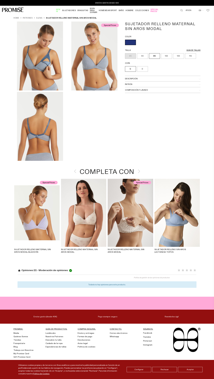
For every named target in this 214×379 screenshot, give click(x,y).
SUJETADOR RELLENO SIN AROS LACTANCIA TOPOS (170, 250)
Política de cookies (86, 346)
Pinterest (147, 341)
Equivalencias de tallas (56, 346)
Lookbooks (51, 333)
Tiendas (17, 340)
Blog (16, 346)
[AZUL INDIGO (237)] (130, 43)
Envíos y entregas (86, 333)
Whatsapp (114, 336)
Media (16, 333)
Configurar (138, 369)
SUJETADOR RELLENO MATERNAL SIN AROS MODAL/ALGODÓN (32, 250)
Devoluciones (84, 340)
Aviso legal (83, 343)
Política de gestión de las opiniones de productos (152, 278)
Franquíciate (19, 343)
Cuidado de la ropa (54, 343)
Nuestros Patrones (54, 336)
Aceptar (190, 369)
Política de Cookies (41, 373)
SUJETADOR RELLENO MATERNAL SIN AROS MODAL (79, 250)
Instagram (147, 345)
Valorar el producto (62, 278)
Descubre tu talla (53, 340)
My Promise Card (21, 353)
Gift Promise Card (22, 357)
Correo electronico (119, 333)
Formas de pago (85, 336)
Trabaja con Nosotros (24, 350)
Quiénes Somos (21, 336)
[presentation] (76, 171)
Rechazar (165, 369)
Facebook (147, 333)
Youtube (147, 337)
